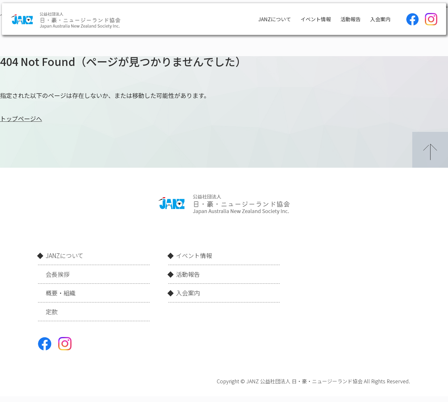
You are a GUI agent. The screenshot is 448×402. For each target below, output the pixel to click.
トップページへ (21, 118)
